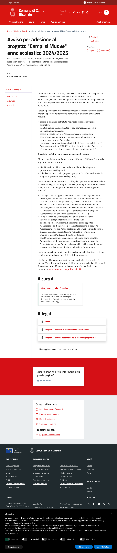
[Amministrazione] (16, 22)
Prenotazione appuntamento (43, 507)
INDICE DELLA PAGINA (18, 90)
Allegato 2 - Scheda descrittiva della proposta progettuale (70, 337)
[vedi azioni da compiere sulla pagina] (93, 41)
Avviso (47, 321)
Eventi (89, 491)
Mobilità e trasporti (40, 483)
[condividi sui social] (92, 37)
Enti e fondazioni (12, 476)
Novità (16, 31)
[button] (111, 514)
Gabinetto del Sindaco (55, 288)
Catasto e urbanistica (41, 480)
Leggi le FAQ (37, 504)
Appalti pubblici (38, 476)
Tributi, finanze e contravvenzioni (66, 475)
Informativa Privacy (67, 507)
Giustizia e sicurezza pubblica (70, 469)
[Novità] (31, 22)
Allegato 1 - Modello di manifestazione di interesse (66, 329)
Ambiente (63, 480)
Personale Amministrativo (15, 483)
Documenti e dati (12, 487)
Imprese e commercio (41, 473)
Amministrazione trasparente (71, 504)
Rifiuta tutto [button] (83, 547)
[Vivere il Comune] (57, 22)
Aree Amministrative (13, 469)
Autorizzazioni (65, 487)
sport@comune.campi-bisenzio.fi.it (65, 269)
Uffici (8, 473)
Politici (8, 480)
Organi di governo (12, 465)
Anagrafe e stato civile (41, 465)
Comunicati (91, 469)
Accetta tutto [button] (103, 547)
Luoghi (89, 488)
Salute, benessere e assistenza (71, 483)
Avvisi (24, 31)
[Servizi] (42, 22)
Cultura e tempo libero (41, 469)
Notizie (89, 465)
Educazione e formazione (69, 465)
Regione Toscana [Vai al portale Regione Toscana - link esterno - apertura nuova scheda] (13, 2)
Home (9, 31)
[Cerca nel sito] (106, 12)
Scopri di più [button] (13, 547)
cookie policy (29, 523)
